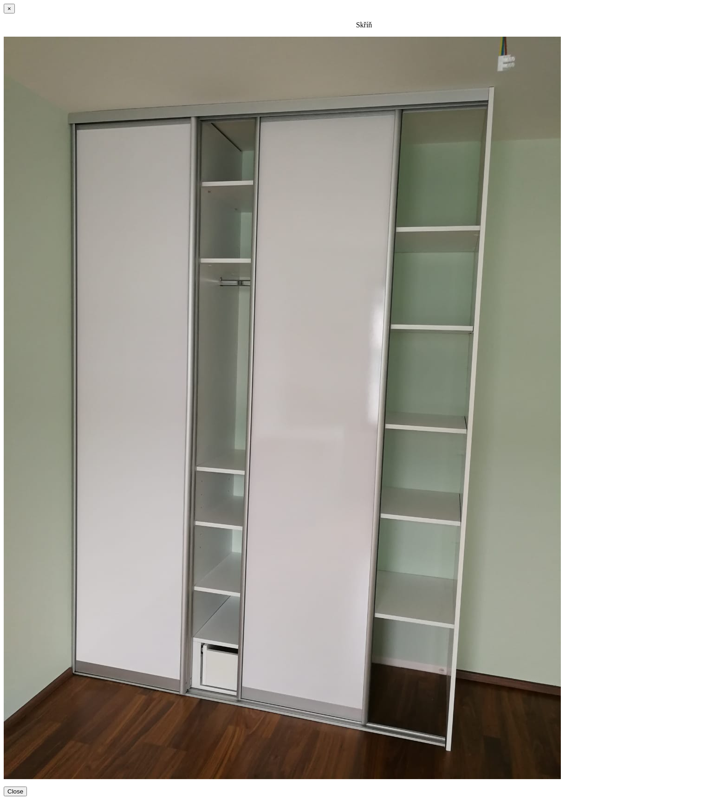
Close (15, 791)
